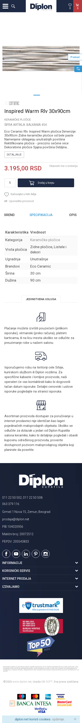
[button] (13, 6)
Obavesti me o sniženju (63, 166)
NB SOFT (46, 681)
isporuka (55, 391)
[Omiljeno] (70, 6)
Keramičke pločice (17, 119)
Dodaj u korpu (46, 182)
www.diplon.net (21, 681)
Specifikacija (41, 215)
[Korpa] (77, 10)
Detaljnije (14, 154)
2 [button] (45, 95)
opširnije (58, 719)
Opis (73, 215)
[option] (41, 58)
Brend (9, 215)
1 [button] (37, 95)
